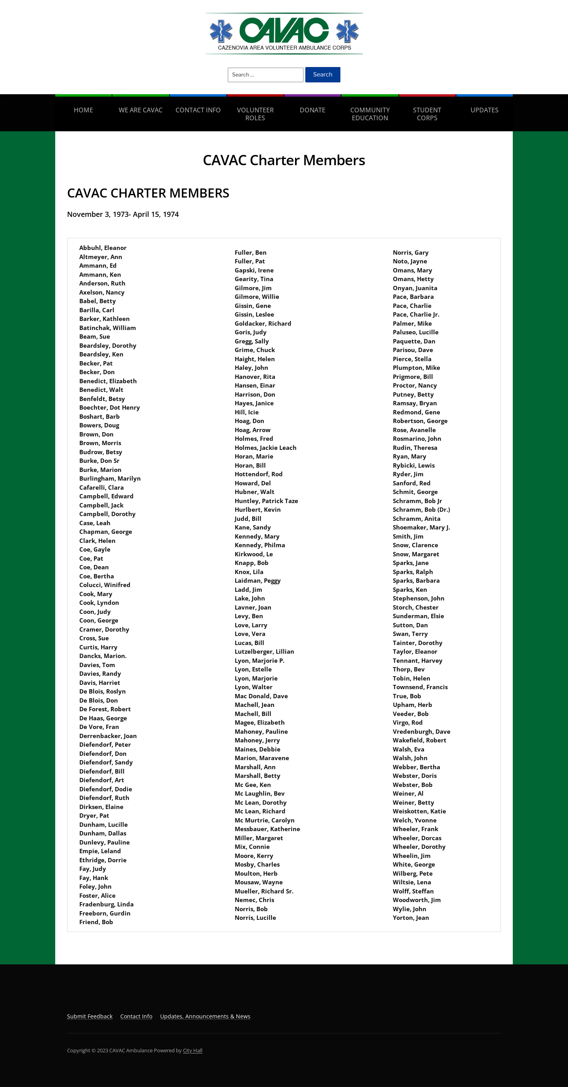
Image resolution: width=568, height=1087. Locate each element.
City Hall (192, 1050)
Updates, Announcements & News (205, 1016)
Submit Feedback (89, 1016)
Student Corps (427, 114)
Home (83, 110)
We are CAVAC (141, 110)
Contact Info (198, 110)
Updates (485, 110)
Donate (312, 110)
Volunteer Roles (255, 114)
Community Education (370, 114)
